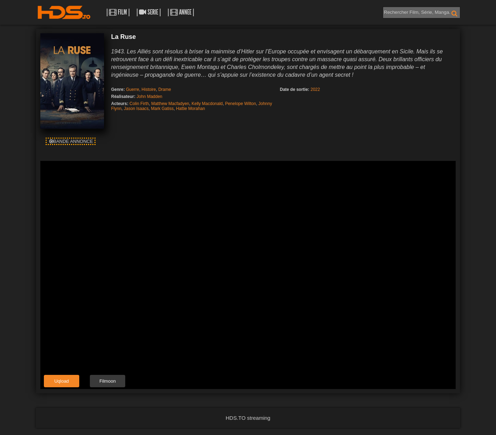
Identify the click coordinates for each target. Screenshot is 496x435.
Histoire (149, 89)
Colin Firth (139, 103)
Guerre (132, 89)
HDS (64, 12)
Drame (164, 89)
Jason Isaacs (136, 108)
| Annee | (181, 12)
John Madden (149, 96)
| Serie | (149, 12)
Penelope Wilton (240, 103)
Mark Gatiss (162, 108)
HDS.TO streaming (248, 418)
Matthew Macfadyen (170, 103)
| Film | (117, 12)
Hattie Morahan (190, 108)
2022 (315, 89)
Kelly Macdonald (207, 103)
